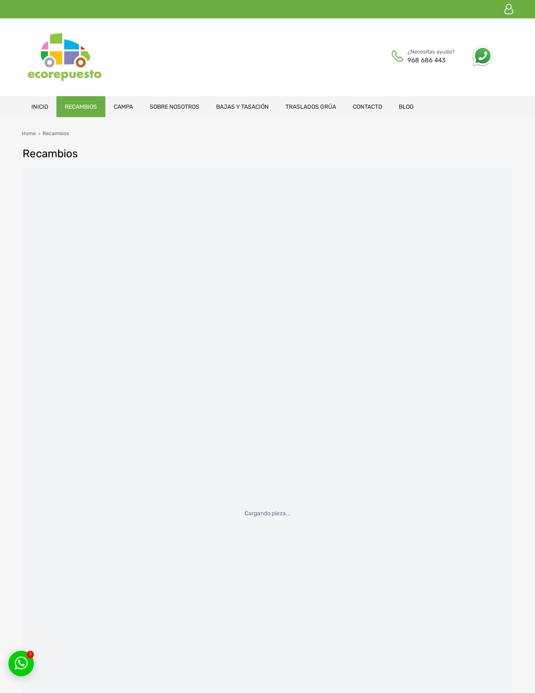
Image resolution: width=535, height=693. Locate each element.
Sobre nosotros (174, 106)
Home (29, 133)
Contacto (367, 106)
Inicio (39, 106)
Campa (123, 106)
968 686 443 (427, 60)
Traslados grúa (310, 106)
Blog (406, 106)
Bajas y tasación (242, 106)
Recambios (81, 106)
